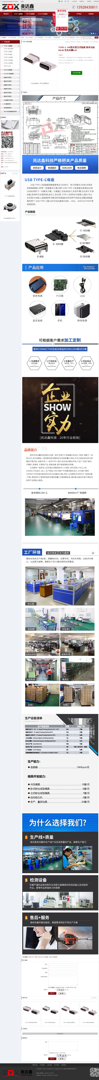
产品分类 (6, 42)
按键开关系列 (7, 85)
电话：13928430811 (61, 17)
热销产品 (3, 173)
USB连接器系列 (56, 37)
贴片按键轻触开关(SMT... (10, 218)
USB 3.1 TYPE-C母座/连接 (68, 37)
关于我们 (79, 14)
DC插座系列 (7, 104)
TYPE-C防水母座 (38, 37)
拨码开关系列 (7, 96)
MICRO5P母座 (29, 37)
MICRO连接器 (30, 14)
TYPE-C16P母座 (8, 60)
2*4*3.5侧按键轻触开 (10, 196)
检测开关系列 (7, 89)
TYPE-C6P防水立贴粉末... (88, 1022)
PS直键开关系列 (8, 100)
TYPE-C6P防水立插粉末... (69, 1022)
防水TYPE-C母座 (33, 957)
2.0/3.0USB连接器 (42, 14)
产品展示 (78, 41)
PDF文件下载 (76, 73)
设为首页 (74, 1)
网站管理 (55, 1075)
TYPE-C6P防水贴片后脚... (31, 1022)
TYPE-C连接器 (18, 14)
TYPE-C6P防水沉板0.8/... (50, 1022)
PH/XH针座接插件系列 (10, 111)
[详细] (22, 1)
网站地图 (96, 1)
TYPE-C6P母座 (8, 54)
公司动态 (49, 1065)
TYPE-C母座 (48, 37)
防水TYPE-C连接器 (43, 957)
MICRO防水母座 (12, 37)
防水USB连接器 (53, 957)
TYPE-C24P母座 (8, 63)
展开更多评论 (60, 1033)
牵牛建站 (44, 1075)
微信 (62, 1)
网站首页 (6, 14)
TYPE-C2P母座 (8, 51)
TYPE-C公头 (7, 66)
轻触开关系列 (7, 77)
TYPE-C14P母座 (8, 57)
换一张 (66, 989)
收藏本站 (81, 1)
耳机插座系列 (7, 107)
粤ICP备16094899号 (49, 1073)
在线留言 (88, 1)
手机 (68, 1)
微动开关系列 (7, 81)
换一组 (15, 173)
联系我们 (91, 14)
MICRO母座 (21, 37)
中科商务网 (49, 1075)
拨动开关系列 (7, 92)
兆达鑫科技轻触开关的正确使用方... (10, 1)
